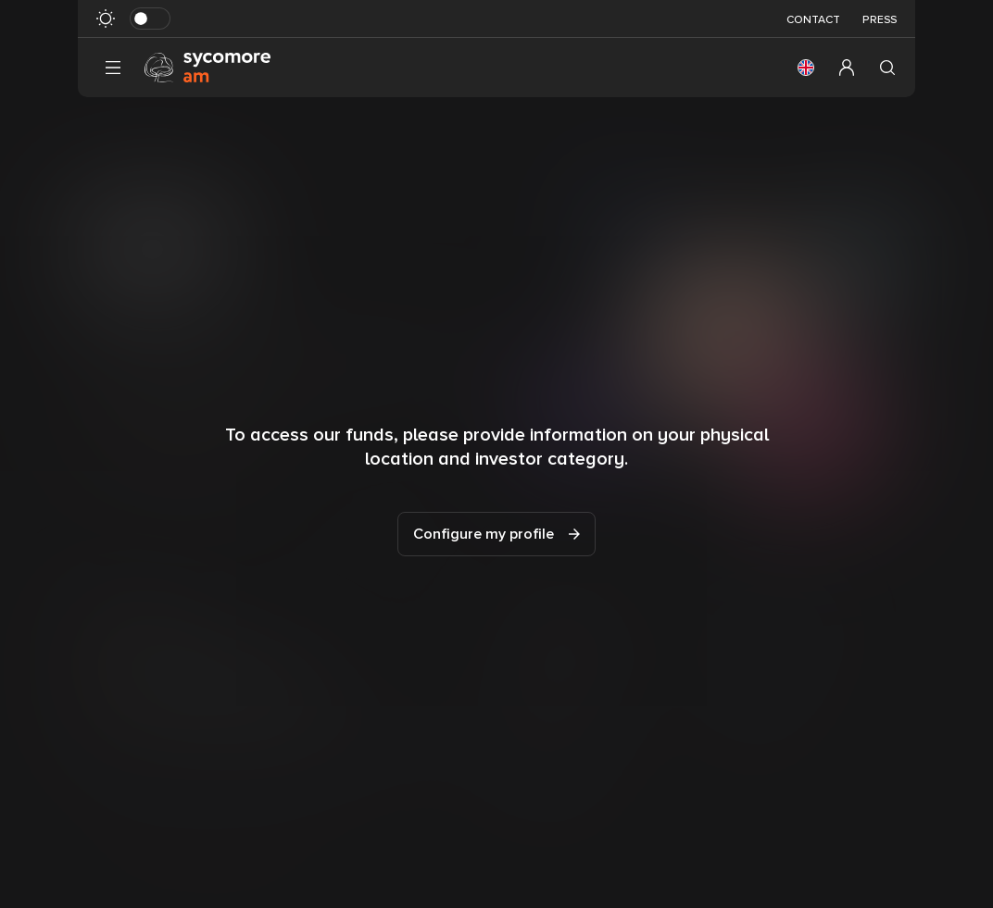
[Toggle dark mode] (150, 18)
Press (879, 20)
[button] (806, 67)
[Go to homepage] (207, 66)
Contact (813, 20)
